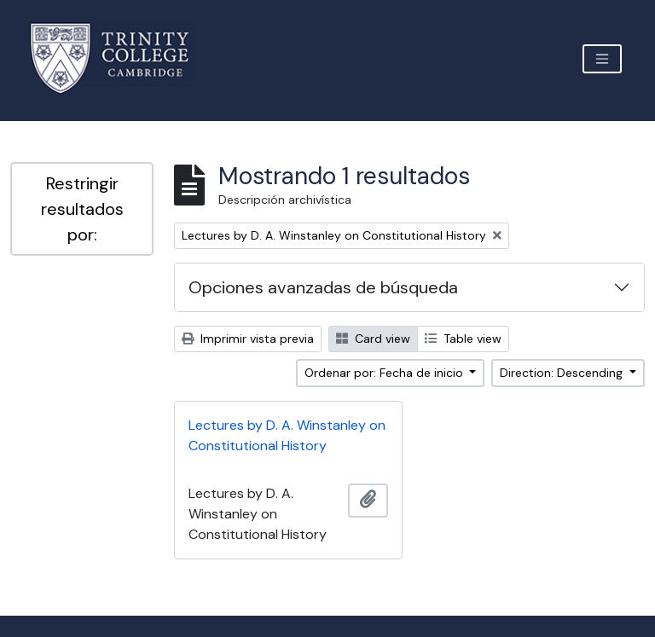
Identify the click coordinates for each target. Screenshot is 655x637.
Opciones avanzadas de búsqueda (323, 287)
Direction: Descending (563, 372)
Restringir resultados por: (82, 209)
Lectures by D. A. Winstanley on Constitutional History (286, 435)
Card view (373, 338)
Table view (463, 338)
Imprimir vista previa (248, 338)
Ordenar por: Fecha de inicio (385, 372)
